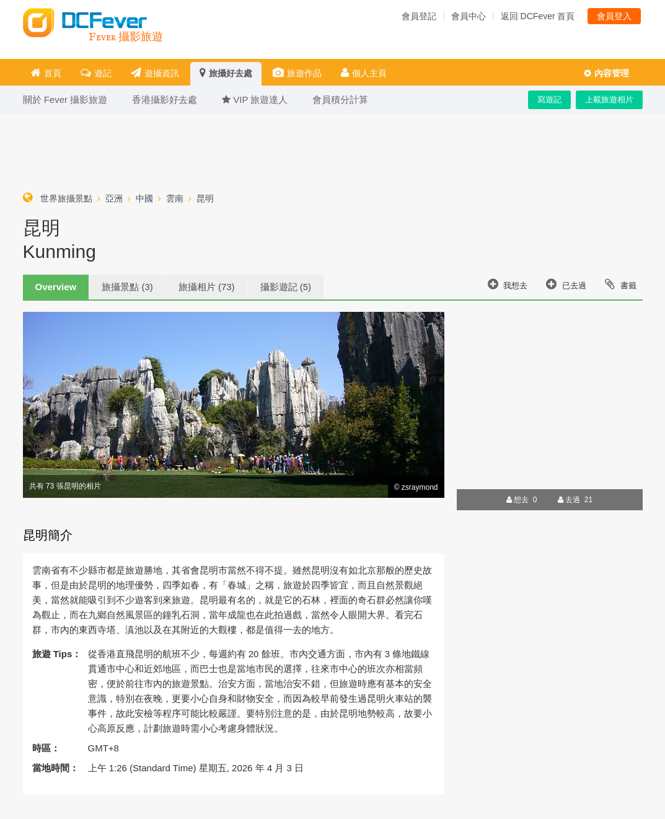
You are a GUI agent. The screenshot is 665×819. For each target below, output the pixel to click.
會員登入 (614, 16)
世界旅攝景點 (66, 198)
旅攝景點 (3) (127, 286)
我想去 (508, 284)
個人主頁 (364, 73)
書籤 (620, 284)
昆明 (205, 198)
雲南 (174, 198)
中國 (144, 198)
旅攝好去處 (226, 73)
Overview (56, 286)
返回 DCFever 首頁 (538, 16)
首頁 (46, 73)
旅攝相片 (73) (206, 286)
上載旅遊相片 (609, 99)
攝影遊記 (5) (286, 286)
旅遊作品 (297, 73)
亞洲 (114, 198)
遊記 (96, 73)
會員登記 (419, 16)
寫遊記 (549, 99)
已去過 (566, 284)
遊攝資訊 (155, 73)
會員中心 (468, 16)
